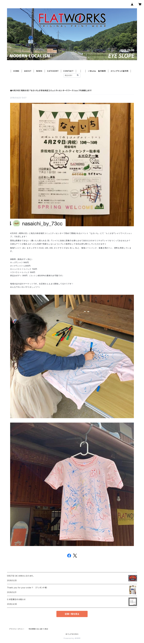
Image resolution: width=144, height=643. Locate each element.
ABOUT (27, 71)
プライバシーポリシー (16, 629)
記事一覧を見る (72, 614)
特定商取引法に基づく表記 (38, 629)
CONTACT (68, 71)
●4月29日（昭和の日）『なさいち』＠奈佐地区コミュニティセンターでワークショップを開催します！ (51, 90)
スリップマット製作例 (119, 71)
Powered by (72, 638)
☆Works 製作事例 (97, 71)
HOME (16, 71)
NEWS (39, 71)
